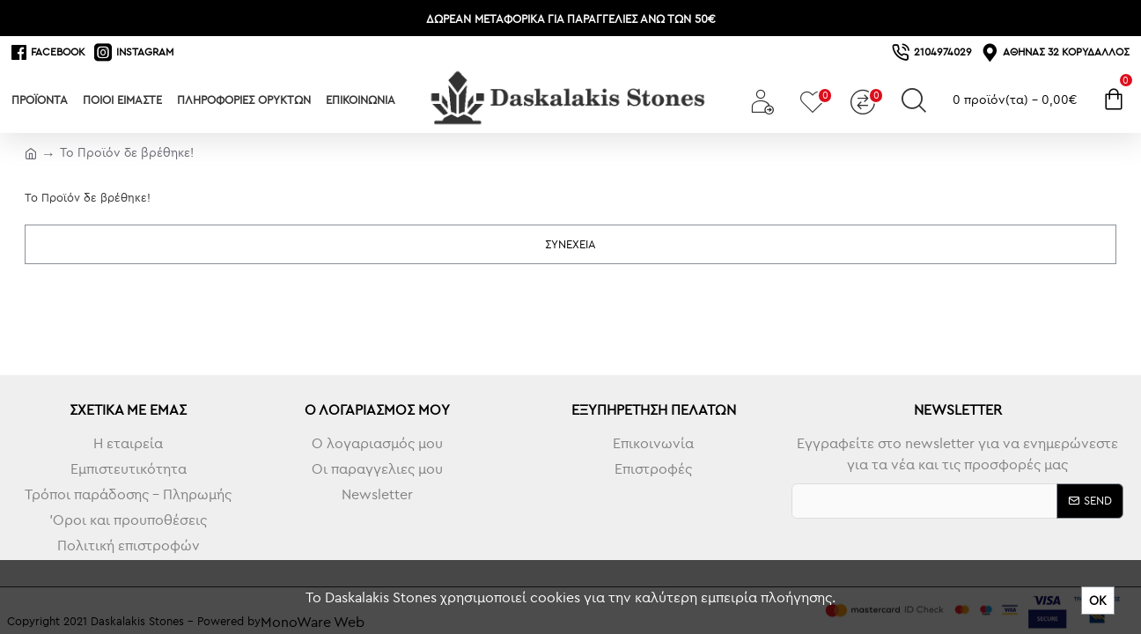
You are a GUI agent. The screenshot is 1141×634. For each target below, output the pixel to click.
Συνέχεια (570, 244)
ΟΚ (1098, 600)
